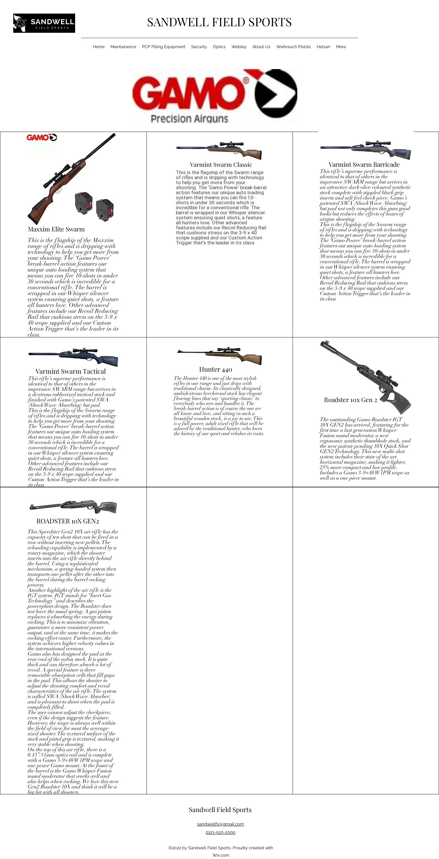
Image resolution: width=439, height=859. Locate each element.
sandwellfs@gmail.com (220, 824)
